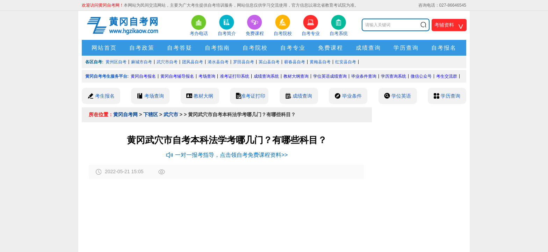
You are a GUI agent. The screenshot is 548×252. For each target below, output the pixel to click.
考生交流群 (446, 76)
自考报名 (443, 48)
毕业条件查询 (363, 76)
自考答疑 (179, 48)
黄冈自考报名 (143, 76)
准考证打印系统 (234, 76)
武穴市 (171, 114)
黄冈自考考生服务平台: (107, 76)
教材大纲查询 (296, 76)
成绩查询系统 (266, 76)
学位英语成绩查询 (330, 76)
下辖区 (150, 114)
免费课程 (330, 48)
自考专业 (292, 48)
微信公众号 (421, 76)
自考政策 (141, 48)
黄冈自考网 (125, 114)
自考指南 (217, 48)
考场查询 (207, 76)
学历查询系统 (393, 76)
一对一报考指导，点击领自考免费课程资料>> (227, 155)
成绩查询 (368, 48)
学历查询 (406, 48)
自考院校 (255, 48)
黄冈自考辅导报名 (177, 76)
